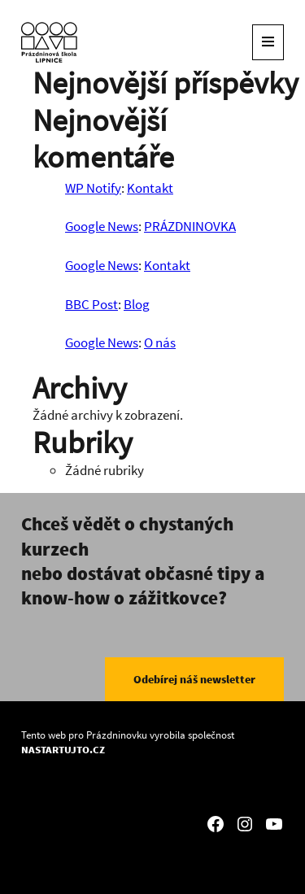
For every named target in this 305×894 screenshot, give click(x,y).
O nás (160, 342)
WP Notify (93, 188)
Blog (137, 304)
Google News (101, 226)
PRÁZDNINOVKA (190, 226)
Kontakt (150, 188)
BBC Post (91, 304)
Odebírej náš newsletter (194, 679)
